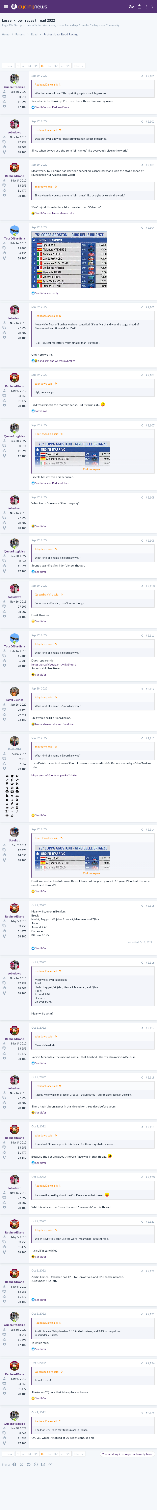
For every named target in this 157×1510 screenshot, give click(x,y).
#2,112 (150, 688)
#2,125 (150, 1412)
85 (42, 65)
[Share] (142, 76)
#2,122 (150, 1271)
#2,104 (150, 227)
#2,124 (150, 1363)
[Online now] (15, 83)
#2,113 (150, 738)
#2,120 (150, 1177)
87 (56, 65)
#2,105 (150, 307)
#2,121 (150, 1221)
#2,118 (150, 1077)
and (52, 107)
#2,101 (150, 76)
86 (49, 65)
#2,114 (150, 829)
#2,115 (150, 905)
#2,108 (150, 497)
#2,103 (150, 165)
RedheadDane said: (46, 84)
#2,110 (150, 586)
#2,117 (150, 1028)
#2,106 (150, 375)
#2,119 (150, 1127)
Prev (9, 66)
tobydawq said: (44, 186)
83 (29, 65)
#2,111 (150, 635)
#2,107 (150, 425)
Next (78, 66)
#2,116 (150, 962)
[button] (6, 6)
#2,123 (150, 1314)
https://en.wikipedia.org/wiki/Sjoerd (53, 664)
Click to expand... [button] (93, 469)
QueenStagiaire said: (47, 594)
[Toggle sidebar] (146, 7)
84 (36, 65)
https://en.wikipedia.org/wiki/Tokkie (54, 775)
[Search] (152, 6)
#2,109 (150, 540)
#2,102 (150, 121)
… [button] (23, 65)
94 (68, 65)
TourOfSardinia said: (47, 434)
